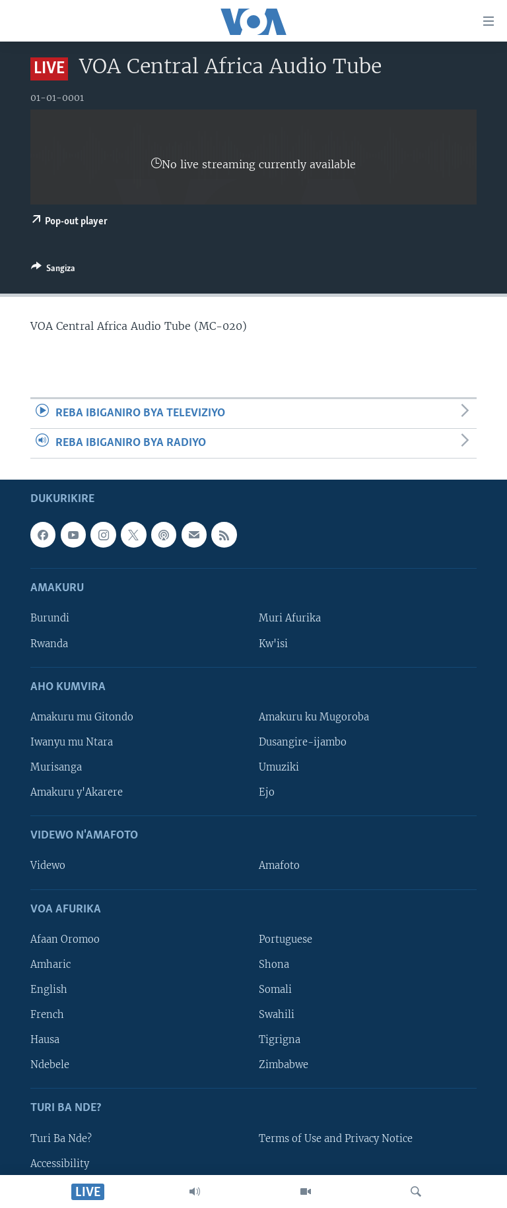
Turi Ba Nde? (61, 1139)
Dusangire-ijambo (303, 742)
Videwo (47, 866)
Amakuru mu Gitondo (81, 717)
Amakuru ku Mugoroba (314, 717)
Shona (274, 964)
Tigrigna (279, 1040)
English (48, 990)
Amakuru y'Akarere (76, 792)
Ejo (267, 792)
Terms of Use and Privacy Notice (336, 1139)
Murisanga (56, 767)
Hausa (44, 1040)
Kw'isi (273, 644)
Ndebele (49, 1065)
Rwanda (49, 644)
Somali (275, 990)
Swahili (276, 1015)
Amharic (50, 964)
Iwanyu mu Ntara (71, 742)
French (47, 1015)
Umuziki (279, 767)
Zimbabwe (283, 1065)
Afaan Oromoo (65, 939)
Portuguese (285, 939)
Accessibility (59, 1164)
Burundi (49, 619)
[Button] (53, 270)
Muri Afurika (290, 619)
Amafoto (279, 866)
